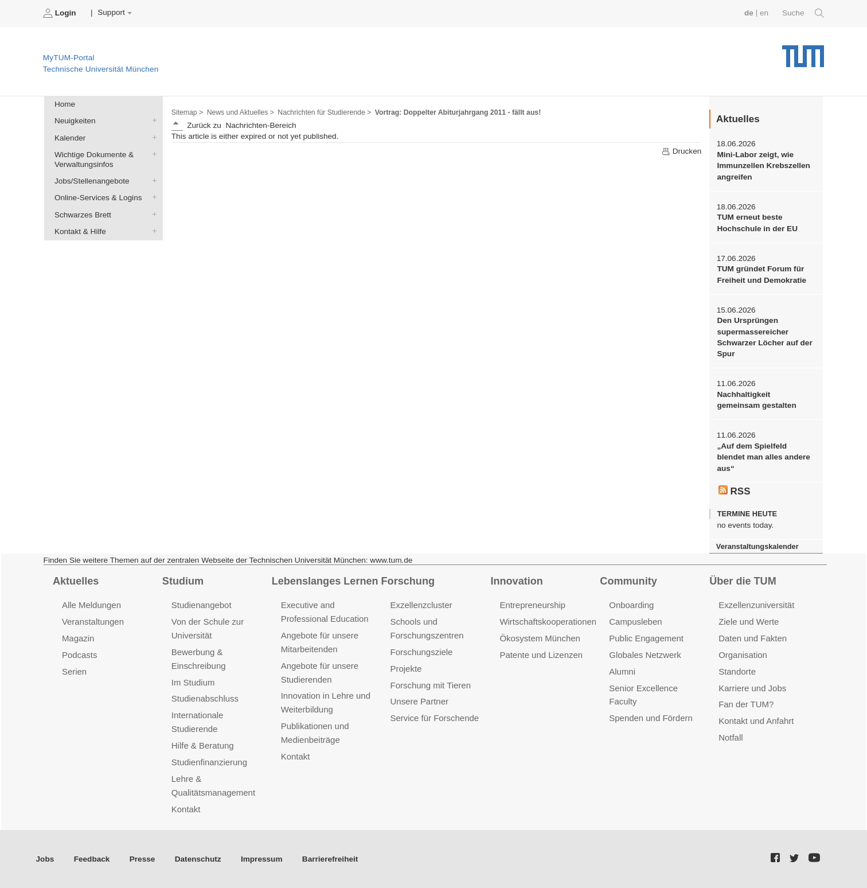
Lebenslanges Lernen (325, 581)
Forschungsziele (421, 652)
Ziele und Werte (748, 621)
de (748, 13)
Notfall (730, 737)
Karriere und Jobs (752, 688)
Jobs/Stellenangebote (152, 180)
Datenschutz (198, 859)
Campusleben (635, 621)
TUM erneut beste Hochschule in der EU (757, 222)
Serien (74, 671)
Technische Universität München (803, 52)
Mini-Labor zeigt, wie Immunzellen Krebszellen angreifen (763, 165)
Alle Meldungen (91, 605)
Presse (142, 859)
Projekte (406, 668)
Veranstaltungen (93, 621)
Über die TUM (742, 581)
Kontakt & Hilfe (152, 230)
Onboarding (631, 605)
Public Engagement (646, 638)
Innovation (516, 581)
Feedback (92, 859)
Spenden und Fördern (651, 718)
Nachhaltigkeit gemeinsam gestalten (756, 400)
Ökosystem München (539, 638)
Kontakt (186, 809)
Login (61, 13)
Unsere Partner (419, 701)
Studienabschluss (205, 698)
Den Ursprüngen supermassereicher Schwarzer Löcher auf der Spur (764, 337)
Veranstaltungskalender (757, 546)
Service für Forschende (434, 718)
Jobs (45, 859)
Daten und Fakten (752, 638)
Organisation (742, 655)
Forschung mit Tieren (430, 685)
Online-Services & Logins (152, 197)
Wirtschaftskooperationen (547, 621)
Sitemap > (187, 112)
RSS (734, 491)
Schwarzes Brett (152, 214)
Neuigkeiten (152, 120)
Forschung (408, 581)
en (764, 13)
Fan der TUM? (746, 704)
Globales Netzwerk (645, 655)
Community (628, 581)
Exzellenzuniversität (756, 605)
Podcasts (79, 655)
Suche (803, 13)
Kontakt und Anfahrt (756, 721)
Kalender (152, 137)
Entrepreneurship (532, 605)
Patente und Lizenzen (541, 655)
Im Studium (193, 682)
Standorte (737, 671)
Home (64, 104)
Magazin (78, 638)
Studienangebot (201, 605)
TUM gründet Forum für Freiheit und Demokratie (761, 274)
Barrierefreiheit (330, 859)
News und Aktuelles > (240, 112)
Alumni (622, 671)
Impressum (262, 859)
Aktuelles (76, 581)
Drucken (681, 151)
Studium (183, 581)
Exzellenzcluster (421, 605)
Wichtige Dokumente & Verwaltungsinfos (152, 153)
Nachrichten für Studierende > (324, 112)
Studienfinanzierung (209, 762)
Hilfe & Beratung (202, 745)
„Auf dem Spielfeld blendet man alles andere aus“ (763, 457)
